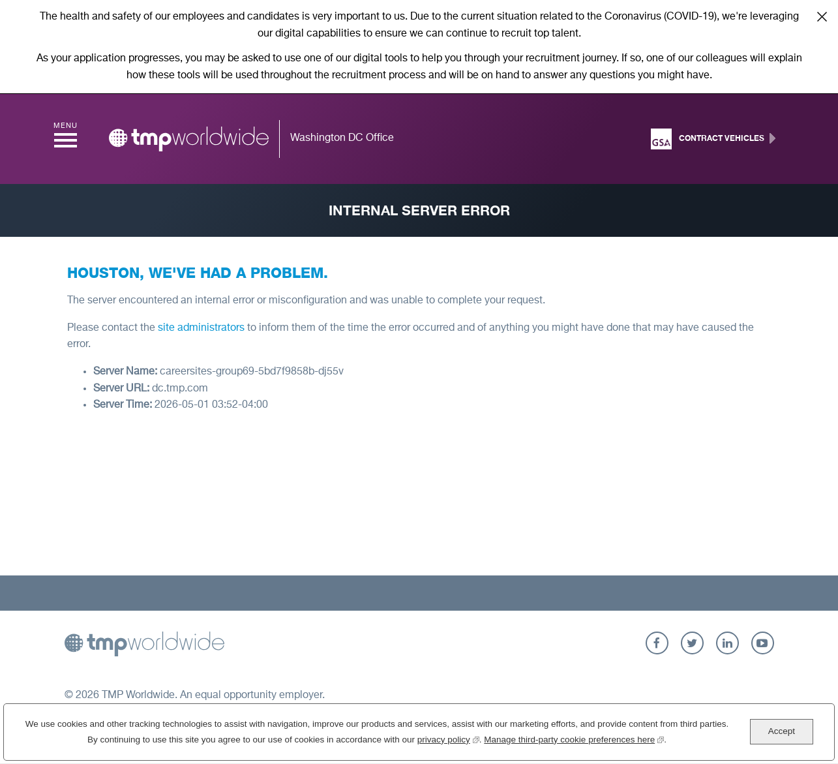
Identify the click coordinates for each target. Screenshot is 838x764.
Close (821, 16)
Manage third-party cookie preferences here (574, 738)
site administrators (201, 328)
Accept (781, 731)
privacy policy (448, 738)
